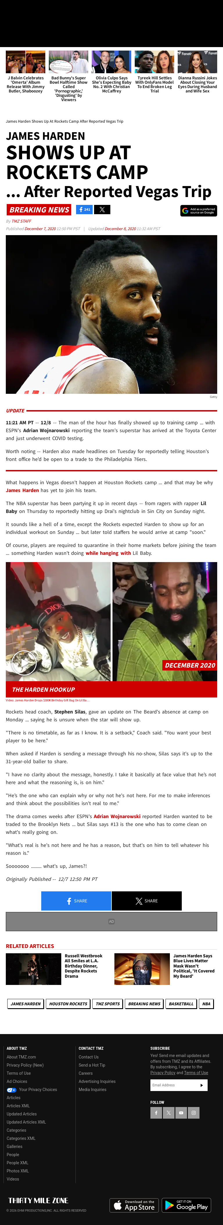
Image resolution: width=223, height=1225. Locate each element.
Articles (14, 1097)
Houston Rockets (68, 1003)
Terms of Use (19, 1073)
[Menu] (8, 39)
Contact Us (89, 1057)
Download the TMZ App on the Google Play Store (186, 1205)
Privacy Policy (162, 1072)
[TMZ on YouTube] (181, 1113)
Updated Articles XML (26, 1122)
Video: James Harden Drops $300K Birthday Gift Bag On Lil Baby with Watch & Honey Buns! (48, 700)
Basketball (181, 1003)
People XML (17, 1162)
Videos (13, 1179)
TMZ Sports (107, 1003)
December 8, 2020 (120, 228)
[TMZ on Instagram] (51, 9)
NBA (206, 1003)
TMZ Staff (21, 221)
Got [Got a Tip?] (19, 25)
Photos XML (18, 1171)
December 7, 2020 (40, 228)
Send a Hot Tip (92, 1065)
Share (76, 901)
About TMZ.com (21, 1057)
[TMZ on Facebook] (9, 9)
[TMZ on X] (23, 9)
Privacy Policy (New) (25, 1065)
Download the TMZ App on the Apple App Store (134, 1205)
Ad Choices (17, 1081)
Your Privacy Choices (32, 1089)
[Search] (215, 39)
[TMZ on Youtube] (37, 9)
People (13, 1154)
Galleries (14, 1146)
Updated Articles (22, 1114)
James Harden (25, 1003)
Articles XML (18, 1106)
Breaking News (144, 1003)
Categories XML (21, 1138)
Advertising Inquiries (97, 1081)
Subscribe (202, 1085)
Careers (86, 1073)
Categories (16, 1130)
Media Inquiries (92, 1089)
